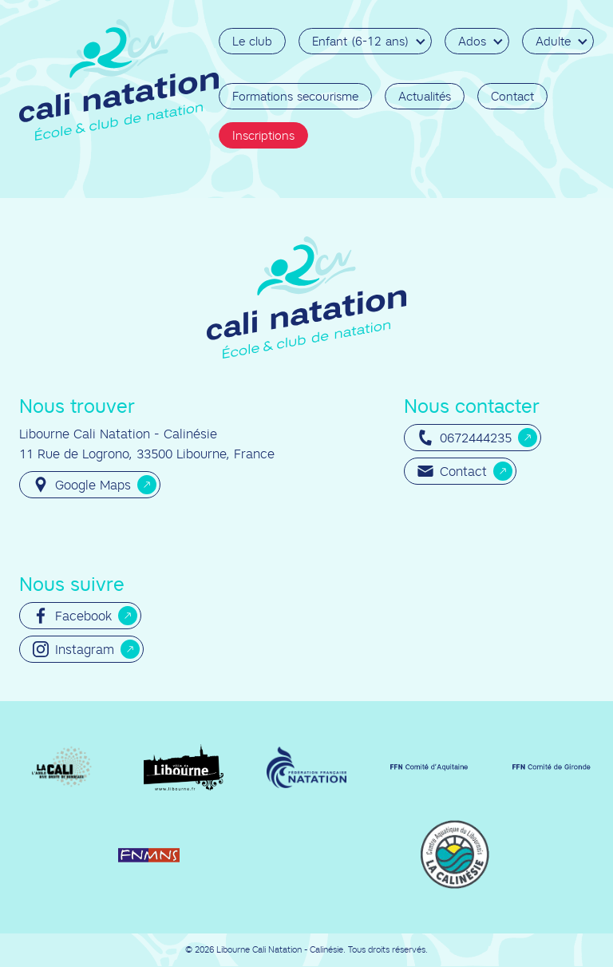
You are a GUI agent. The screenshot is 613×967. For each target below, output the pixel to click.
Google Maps (82, 485)
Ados (472, 41)
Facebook (72, 616)
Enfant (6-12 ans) (360, 41)
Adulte (553, 41)
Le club (252, 41)
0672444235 (464, 438)
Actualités (424, 96)
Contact (512, 96)
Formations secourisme (295, 96)
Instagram (73, 649)
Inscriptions (263, 135)
